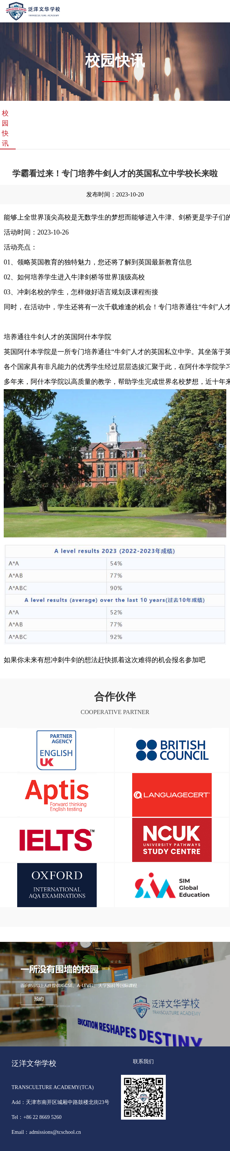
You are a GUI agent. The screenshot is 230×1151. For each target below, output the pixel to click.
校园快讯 (5, 128)
